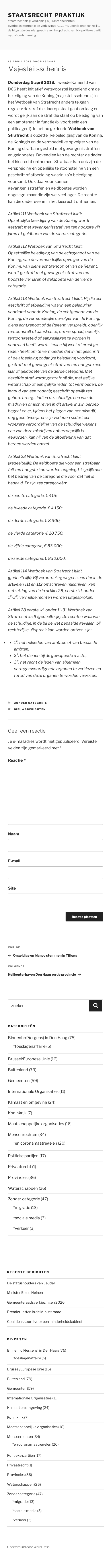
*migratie (21, 1207)
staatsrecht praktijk (46, 15)
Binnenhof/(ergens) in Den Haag (37, 1037)
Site (12, 888)
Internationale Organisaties (33, 1091)
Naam (13, 834)
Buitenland (18, 1069)
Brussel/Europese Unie (29, 1059)
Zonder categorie (30, 702)
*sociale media (26, 1218)
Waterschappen (23, 1188)
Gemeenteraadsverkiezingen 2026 (36, 1302)
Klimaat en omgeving (27, 1102)
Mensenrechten (22, 1134)
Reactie (17, 760)
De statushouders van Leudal (31, 1283)
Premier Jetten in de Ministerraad (34, 1312)
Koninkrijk (17, 1113)
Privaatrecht (19, 1166)
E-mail (14, 861)
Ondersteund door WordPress (28, 1547)
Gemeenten (19, 1080)
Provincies (17, 1177)
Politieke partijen (23, 1155)
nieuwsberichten (30, 709)
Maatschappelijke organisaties (36, 1123)
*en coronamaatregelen (35, 1143)
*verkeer (21, 1228)
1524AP (49, 61)
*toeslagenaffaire (29, 1046)
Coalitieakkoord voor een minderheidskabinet (44, 1322)
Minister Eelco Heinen (25, 1293)
